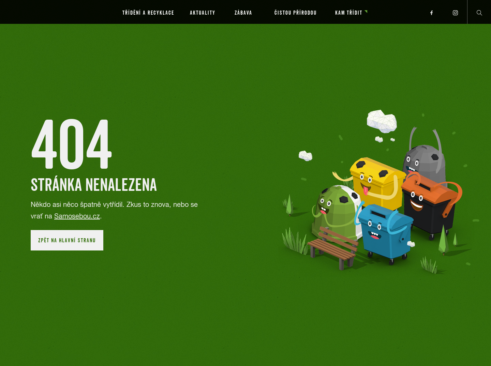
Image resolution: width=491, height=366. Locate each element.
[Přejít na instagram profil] (455, 12)
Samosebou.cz (77, 216)
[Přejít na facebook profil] (431, 12)
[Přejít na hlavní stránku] (47, 12)
